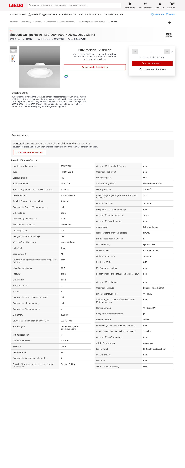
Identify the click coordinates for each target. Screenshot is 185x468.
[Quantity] (151, 51)
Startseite (14, 21)
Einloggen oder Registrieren (95, 67)
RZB (11, 30)
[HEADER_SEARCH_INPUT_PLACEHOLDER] (74, 5)
